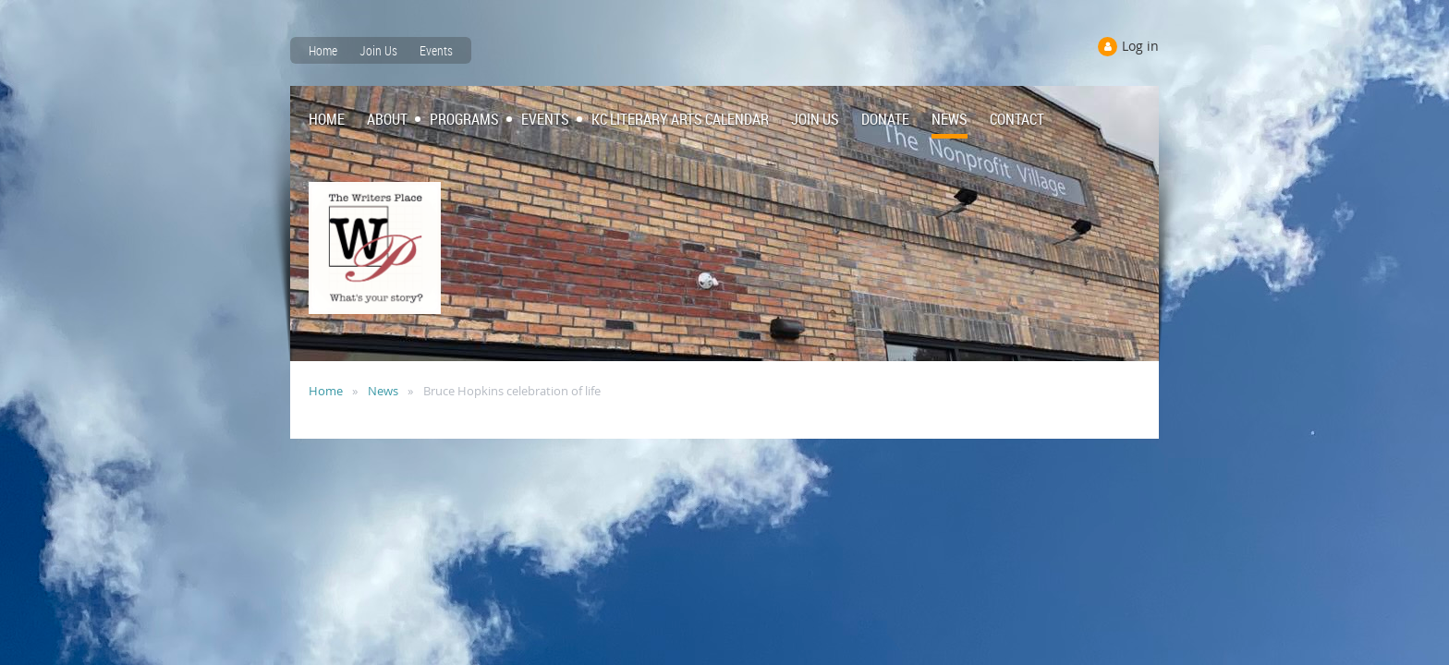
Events (436, 50)
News (383, 390)
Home (323, 50)
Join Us (378, 50)
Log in (1140, 45)
